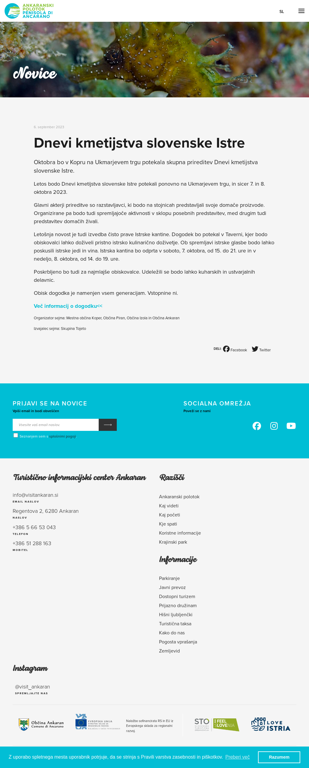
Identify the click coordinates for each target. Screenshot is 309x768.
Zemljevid (169, 650)
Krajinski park (173, 542)
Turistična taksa (175, 623)
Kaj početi (169, 514)
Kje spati (168, 523)
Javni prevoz (172, 587)
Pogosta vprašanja (178, 641)
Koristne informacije (180, 532)
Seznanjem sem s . (45, 436)
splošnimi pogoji (62, 436)
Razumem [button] (279, 757)
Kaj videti (169, 505)
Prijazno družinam (178, 605)
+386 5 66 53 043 (34, 527)
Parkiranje (169, 578)
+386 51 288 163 (32, 543)
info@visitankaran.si (35, 494)
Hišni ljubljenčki (176, 614)
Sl (281, 11)
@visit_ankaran (32, 686)
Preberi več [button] (237, 757)
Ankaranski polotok (179, 496)
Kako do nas (172, 632)
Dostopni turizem (177, 596)
